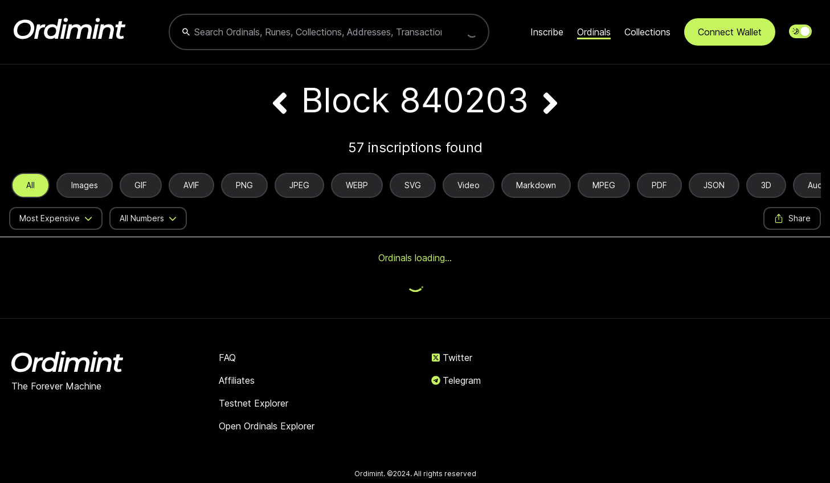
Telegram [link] (456, 380)
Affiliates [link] (237, 380)
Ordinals (594, 32)
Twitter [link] (451, 357)
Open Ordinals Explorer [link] (266, 426)
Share (792, 218)
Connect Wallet (730, 32)
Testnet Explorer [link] (253, 403)
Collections (647, 32)
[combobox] (317, 32)
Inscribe (546, 32)
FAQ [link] (227, 357)
